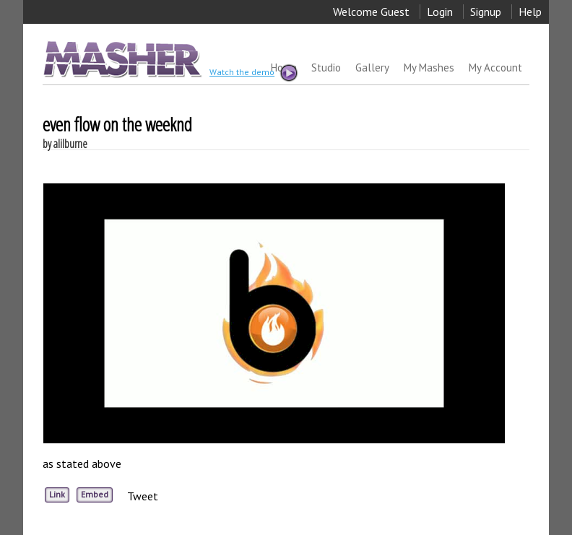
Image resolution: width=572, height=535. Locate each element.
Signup (485, 11)
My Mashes (429, 67)
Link (57, 494)
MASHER (121, 59)
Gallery (372, 67)
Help (530, 11)
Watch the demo (252, 73)
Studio (326, 67)
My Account (495, 67)
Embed (94, 494)
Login (440, 11)
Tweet (142, 496)
